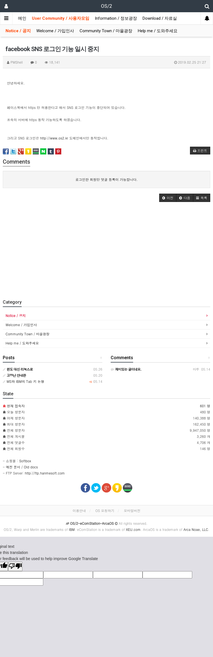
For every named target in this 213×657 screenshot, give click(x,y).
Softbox (25, 460)
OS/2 (106, 6)
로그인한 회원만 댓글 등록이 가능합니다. (106, 179)
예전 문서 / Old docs (22, 466)
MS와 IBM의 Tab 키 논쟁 (23, 381)
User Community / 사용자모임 (60, 18)
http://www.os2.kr (54, 138)
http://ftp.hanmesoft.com (45, 473)
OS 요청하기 (105, 510)
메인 (22, 18)
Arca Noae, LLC (195, 529)
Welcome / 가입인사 (55, 30)
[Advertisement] (106, 249)
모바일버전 (132, 510)
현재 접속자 (16, 405)
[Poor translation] (15, 566)
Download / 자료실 (160, 18)
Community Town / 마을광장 (106, 30)
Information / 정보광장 (116, 18)
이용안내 (79, 510)
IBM (72, 529)
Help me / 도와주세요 (158, 30)
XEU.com (133, 529)
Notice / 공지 (18, 30)
